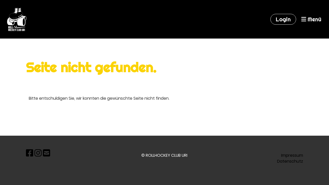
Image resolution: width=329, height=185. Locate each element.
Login (283, 19)
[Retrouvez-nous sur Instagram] (38, 153)
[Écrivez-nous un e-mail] (46, 153)
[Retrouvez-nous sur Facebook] (29, 153)
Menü (311, 19)
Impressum (292, 155)
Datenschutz (290, 161)
